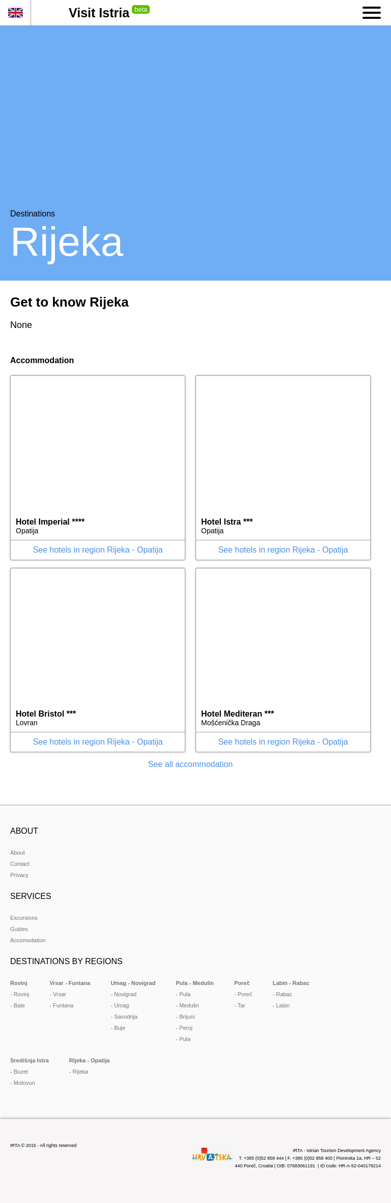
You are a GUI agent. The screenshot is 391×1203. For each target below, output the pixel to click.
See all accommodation (190, 764)
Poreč (245, 994)
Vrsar (59, 994)
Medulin (189, 1005)
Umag (121, 1005)
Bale (19, 1005)
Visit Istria (99, 13)
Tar (241, 1005)
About (17, 853)
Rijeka (81, 1072)
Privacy (19, 875)
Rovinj (22, 994)
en (15, 12)
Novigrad (125, 994)
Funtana (63, 1005)
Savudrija (125, 1017)
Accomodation (28, 940)
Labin (283, 1005)
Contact (20, 864)
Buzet (21, 1072)
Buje (119, 1028)
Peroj (185, 1028)
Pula (184, 994)
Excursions (24, 918)
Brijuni (187, 1017)
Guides (19, 929)
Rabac (284, 994)
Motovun (24, 1083)
